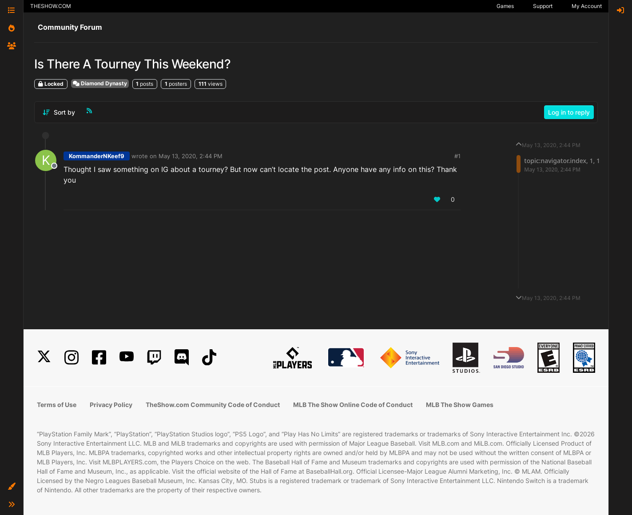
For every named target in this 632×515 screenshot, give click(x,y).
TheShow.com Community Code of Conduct (213, 404)
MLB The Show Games (459, 404)
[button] (12, 486)
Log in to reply (569, 112)
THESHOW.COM (50, 6)
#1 (457, 156)
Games (505, 6)
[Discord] (182, 357)
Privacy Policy (111, 404)
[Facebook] (99, 357)
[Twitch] (154, 357)
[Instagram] (71, 357)
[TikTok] (209, 357)
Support (543, 6)
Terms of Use (56, 404)
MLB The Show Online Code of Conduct (353, 404)
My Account (587, 6)
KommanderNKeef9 (96, 156)
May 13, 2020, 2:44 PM (191, 156)
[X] (44, 357)
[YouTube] (126, 357)
